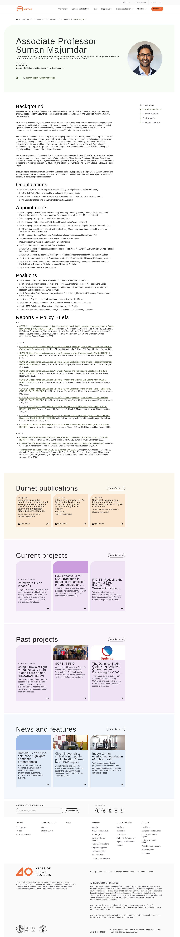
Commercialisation (123, 9)
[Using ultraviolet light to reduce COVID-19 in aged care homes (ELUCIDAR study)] (33, 673)
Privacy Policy (96, 871)
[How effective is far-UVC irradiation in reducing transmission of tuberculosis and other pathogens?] (70, 586)
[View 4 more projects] (116, 555)
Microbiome (121, 834)
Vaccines (120, 827)
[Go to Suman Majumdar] (80, 20)
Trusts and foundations (100, 844)
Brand (151, 871)
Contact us (125, 2)
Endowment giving (98, 851)
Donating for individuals (100, 831)
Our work (62, 9)
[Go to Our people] (65, 20)
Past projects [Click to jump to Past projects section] (149, 118)
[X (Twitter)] (17, 77)
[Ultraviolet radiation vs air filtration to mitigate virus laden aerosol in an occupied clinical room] (107, 510)
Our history (146, 827)
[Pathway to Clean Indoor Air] (33, 586)
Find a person (140, 2)
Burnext (120, 845)
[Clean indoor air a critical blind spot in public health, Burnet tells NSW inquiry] (70, 761)
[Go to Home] (17, 20)
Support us (105, 9)
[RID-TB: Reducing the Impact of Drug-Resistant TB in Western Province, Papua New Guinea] (107, 586)
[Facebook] (97, 810)
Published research (23, 834)
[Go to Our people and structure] (44, 20)
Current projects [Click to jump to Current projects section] (150, 114)
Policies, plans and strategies (149, 841)
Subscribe (72, 811)
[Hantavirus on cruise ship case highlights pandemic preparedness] (33, 761)
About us (141, 9)
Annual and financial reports (149, 835)
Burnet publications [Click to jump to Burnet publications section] (152, 109)
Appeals (95, 827)
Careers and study (79, 9)
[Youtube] (116, 810)
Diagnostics (121, 831)
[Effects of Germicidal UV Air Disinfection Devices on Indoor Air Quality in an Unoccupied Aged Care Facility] (70, 510)
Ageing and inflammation (126, 842)
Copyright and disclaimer (124, 871)
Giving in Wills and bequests (99, 839)
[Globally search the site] (156, 2)
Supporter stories (98, 855)
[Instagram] (110, 810)
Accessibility (141, 871)
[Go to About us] (25, 20)
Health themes (21, 827)
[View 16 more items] (116, 729)
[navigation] (90, 6)
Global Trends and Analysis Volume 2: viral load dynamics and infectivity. (61, 443)
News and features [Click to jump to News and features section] (152, 122)
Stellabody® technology (126, 838)
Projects (19, 831)
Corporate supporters (100, 847)
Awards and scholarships (151, 846)
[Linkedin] (122, 810)
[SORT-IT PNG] (70, 673)
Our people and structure (151, 831)
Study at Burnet (47, 831)
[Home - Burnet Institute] (24, 8)
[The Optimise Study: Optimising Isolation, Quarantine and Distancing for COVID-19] (107, 673)
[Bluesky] (104, 810)
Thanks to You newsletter (101, 858)
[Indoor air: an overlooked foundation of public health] (107, 761)
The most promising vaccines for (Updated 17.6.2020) (47, 450)
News (94, 9)
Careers (44, 827)
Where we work (148, 850)
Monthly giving (97, 834)
